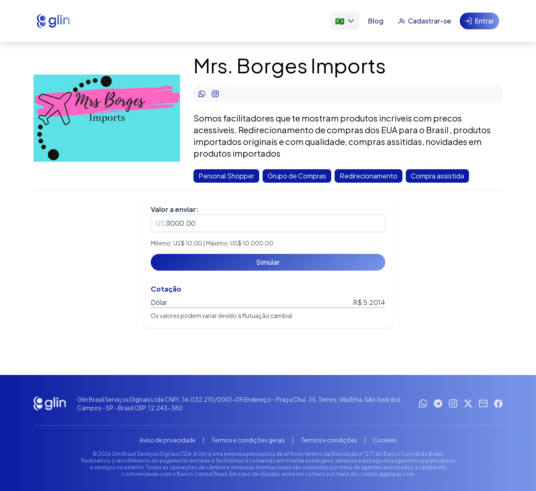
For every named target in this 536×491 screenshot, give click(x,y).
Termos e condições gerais (248, 440)
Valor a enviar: (174, 209)
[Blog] (376, 21)
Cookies (385, 440)
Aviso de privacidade (167, 440)
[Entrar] (479, 21)
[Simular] (268, 262)
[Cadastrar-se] (424, 21)
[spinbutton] (268, 223)
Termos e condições (329, 440)
